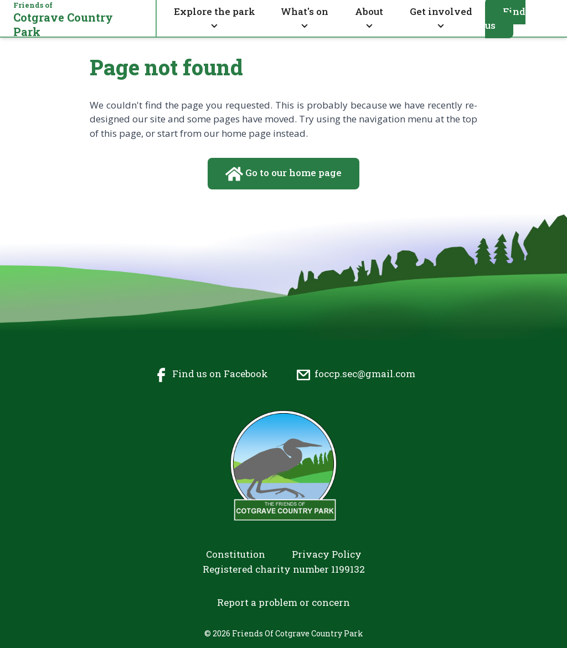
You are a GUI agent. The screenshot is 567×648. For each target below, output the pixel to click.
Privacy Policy (327, 554)
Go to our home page (283, 174)
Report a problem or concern (283, 602)
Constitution (235, 554)
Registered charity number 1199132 (284, 569)
